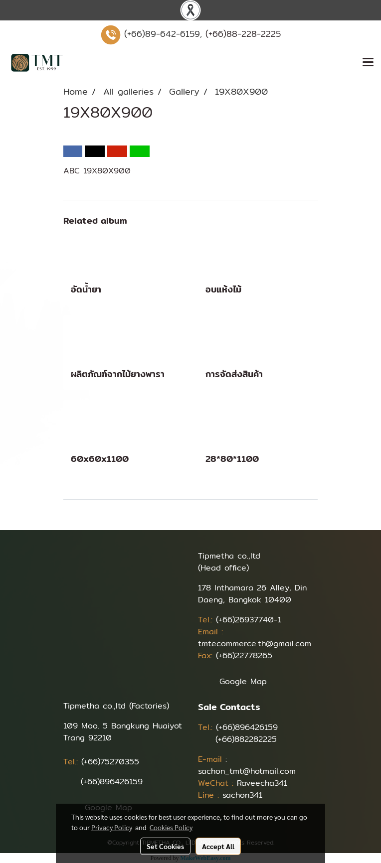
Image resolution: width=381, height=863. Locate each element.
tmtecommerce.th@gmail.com (254, 643)
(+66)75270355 (110, 761)
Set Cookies (165, 846)
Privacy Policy (111, 827)
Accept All (218, 846)
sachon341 (242, 795)
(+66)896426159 (112, 781)
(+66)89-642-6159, (163, 33)
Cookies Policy (171, 827)
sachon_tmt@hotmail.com (247, 771)
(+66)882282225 (246, 739)
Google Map (243, 681)
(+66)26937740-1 (248, 619)
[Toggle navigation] (368, 63)
